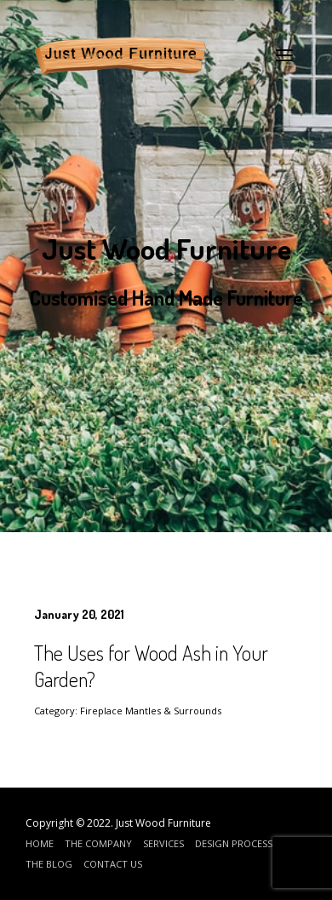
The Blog (49, 863)
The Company (98, 843)
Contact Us (112, 863)
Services (163, 843)
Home (40, 843)
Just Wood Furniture (163, 823)
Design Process (233, 843)
